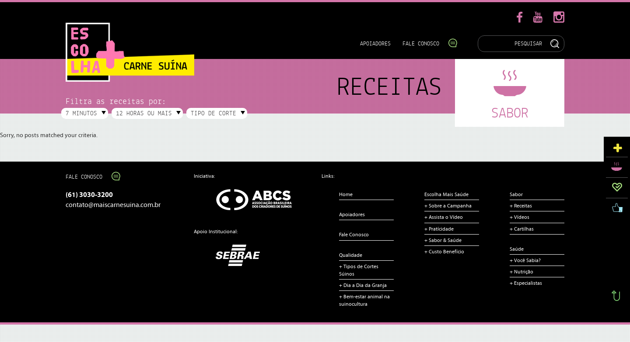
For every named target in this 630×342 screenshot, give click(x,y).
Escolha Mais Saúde (446, 194)
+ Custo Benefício (444, 252)
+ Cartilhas (522, 229)
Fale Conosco (425, 43)
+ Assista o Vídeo (443, 217)
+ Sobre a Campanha (448, 206)
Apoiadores (375, 43)
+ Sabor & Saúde (443, 240)
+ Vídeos (519, 217)
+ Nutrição (521, 272)
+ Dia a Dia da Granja (363, 285)
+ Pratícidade (439, 229)
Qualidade (350, 255)
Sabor (516, 194)
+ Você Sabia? (525, 260)
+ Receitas (521, 206)
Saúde (517, 249)
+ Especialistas (526, 283)
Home (346, 194)
